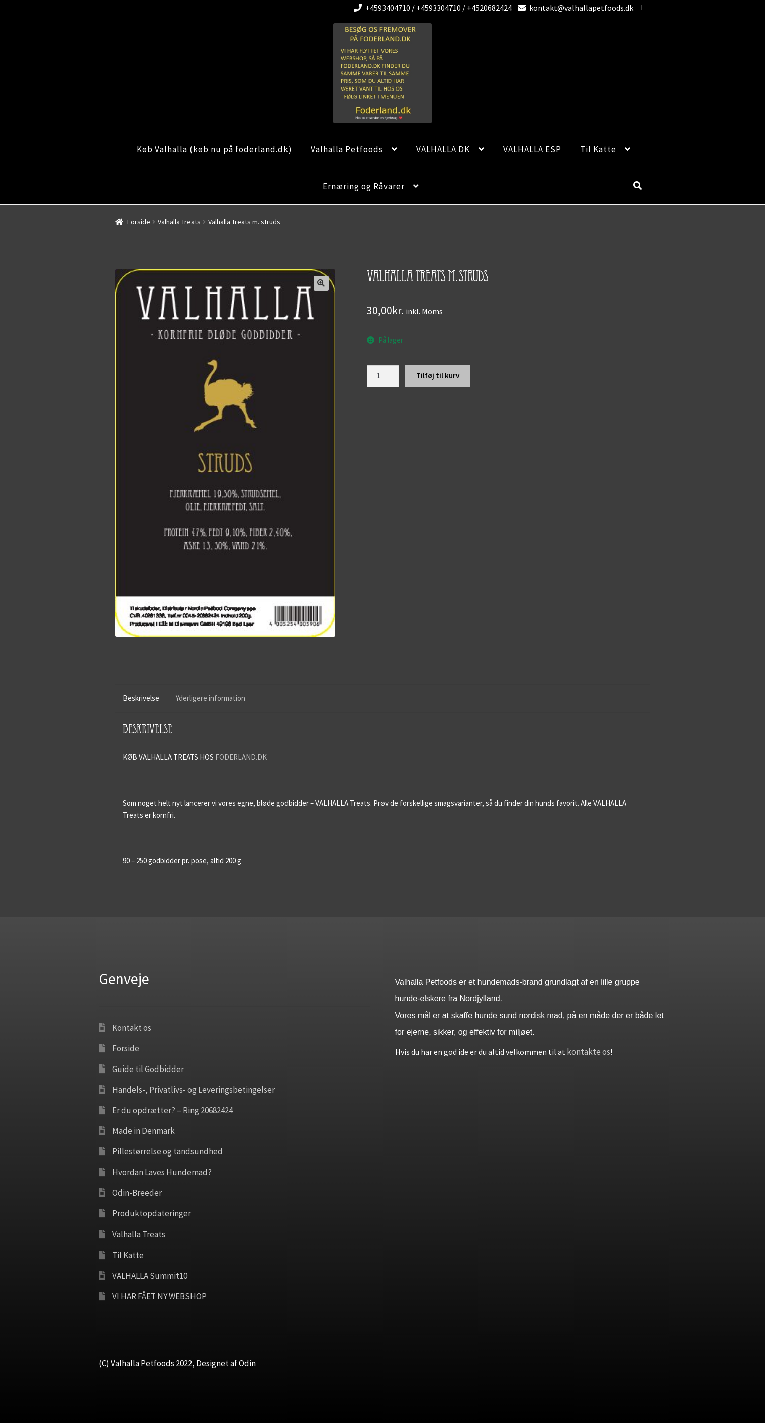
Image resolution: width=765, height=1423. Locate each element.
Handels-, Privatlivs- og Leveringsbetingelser (193, 1089)
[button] (321, 283)
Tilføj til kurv (437, 375)
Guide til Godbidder (148, 1069)
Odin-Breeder (137, 1192)
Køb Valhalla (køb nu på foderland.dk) (214, 149)
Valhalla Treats (179, 221)
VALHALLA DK (443, 149)
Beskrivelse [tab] (141, 698)
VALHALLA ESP (532, 149)
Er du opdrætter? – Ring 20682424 (172, 1110)
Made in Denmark (143, 1130)
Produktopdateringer (151, 1213)
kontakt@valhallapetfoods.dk (573, 8)
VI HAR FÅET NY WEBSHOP (159, 1296)
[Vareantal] (383, 376)
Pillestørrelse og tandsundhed (167, 1151)
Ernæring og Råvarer (364, 186)
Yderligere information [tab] (210, 698)
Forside (138, 221)
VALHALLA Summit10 (149, 1275)
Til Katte (598, 149)
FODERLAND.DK (241, 757)
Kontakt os (131, 1027)
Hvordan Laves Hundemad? (162, 1172)
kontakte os (588, 1051)
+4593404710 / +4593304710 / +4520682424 (431, 8)
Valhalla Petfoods (347, 149)
